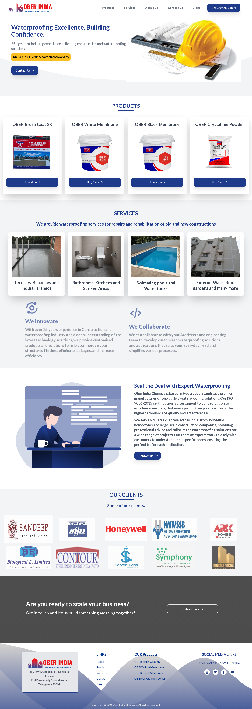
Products (108, 7)
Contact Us (175, 7)
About (100, 661)
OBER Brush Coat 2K (147, 661)
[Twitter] (215, 672)
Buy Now (32, 182)
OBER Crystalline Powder (149, 678)
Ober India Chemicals (125, 704)
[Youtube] (232, 672)
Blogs (196, 7)
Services (129, 7)
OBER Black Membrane (148, 672)
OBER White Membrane (149, 667)
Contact (101, 678)
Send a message (192, 609)
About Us (151, 7)
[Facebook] (224, 672)
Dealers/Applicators (224, 7)
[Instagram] (207, 672)
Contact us (148, 456)
